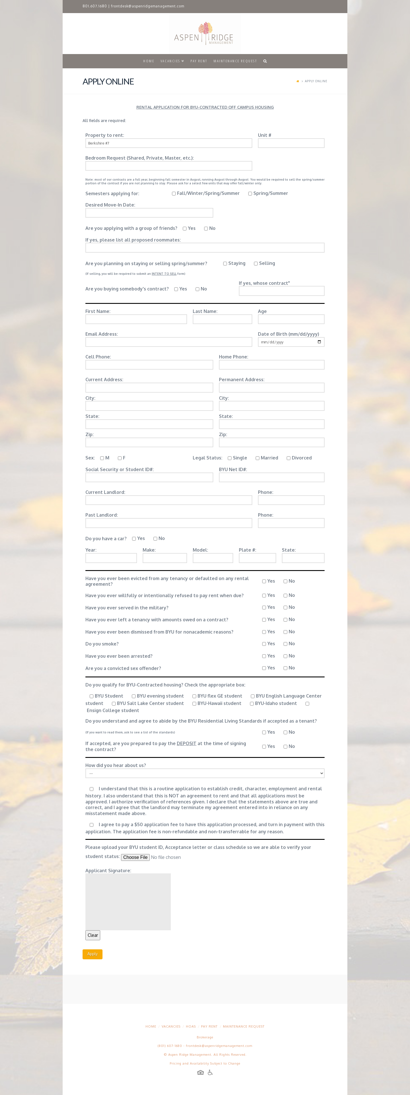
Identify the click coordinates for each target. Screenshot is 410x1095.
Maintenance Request (244, 1026)
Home (150, 1026)
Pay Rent (209, 1026)
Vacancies (171, 1026)
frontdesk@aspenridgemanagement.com (147, 6)
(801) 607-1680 (170, 1046)
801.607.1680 (95, 6)
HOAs (191, 1026)
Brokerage (205, 1037)
